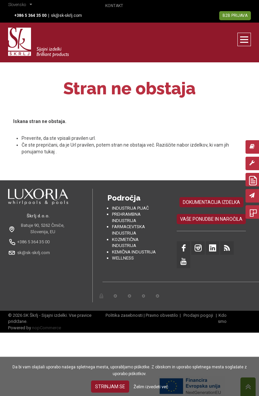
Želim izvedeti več (151, 386)
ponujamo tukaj (39, 151)
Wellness (123, 258)
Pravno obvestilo (162, 315)
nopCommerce (46, 327)
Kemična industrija (134, 251)
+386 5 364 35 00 (33, 241)
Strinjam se (110, 386)
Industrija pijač (130, 208)
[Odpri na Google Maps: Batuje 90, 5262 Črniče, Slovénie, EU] (38, 228)
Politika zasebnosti (124, 315)
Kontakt (114, 5)
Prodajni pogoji (198, 315)
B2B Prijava (235, 15)
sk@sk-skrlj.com (66, 15)
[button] (21, 5)
